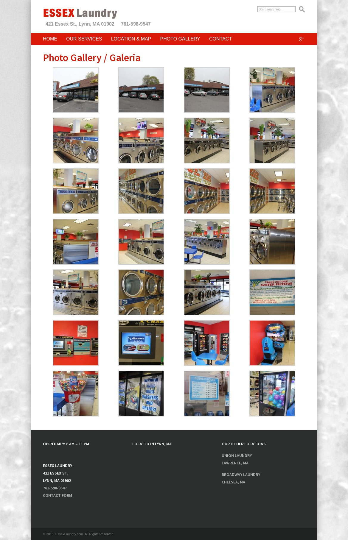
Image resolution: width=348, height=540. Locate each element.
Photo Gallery (180, 38)
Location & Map (131, 38)
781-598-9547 (136, 23)
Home (50, 38)
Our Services (84, 38)
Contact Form (57, 495)
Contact (220, 38)
